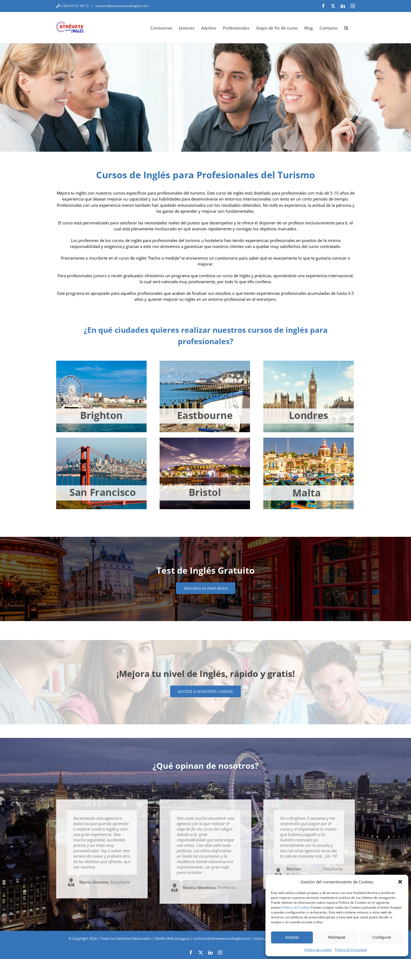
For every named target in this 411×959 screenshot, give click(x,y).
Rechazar (337, 937)
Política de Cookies (296, 907)
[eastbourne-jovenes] (205, 362)
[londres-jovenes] (308, 362)
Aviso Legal (262, 938)
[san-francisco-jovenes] (101, 439)
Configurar (381, 937)
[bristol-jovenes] (205, 439)
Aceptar (292, 937)
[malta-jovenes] (308, 439)
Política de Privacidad (351, 949)
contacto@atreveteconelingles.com (121, 6)
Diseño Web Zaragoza (172, 938)
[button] (400, 881)
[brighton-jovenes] (101, 362)
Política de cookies (318, 949)
